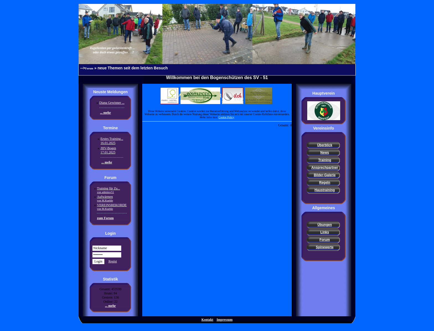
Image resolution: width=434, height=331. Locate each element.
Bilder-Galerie (325, 175)
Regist (112, 261)
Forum (89, 68)
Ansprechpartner (324, 168)
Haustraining (324, 190)
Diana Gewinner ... (112, 103)
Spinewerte (325, 247)
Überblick (324, 145)
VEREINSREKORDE (111, 206)
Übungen (324, 225)
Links (324, 232)
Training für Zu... (108, 190)
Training (324, 160)
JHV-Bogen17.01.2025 (108, 150)
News (324, 153)
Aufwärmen (105, 198)
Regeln (324, 183)
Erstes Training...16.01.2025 (111, 141)
